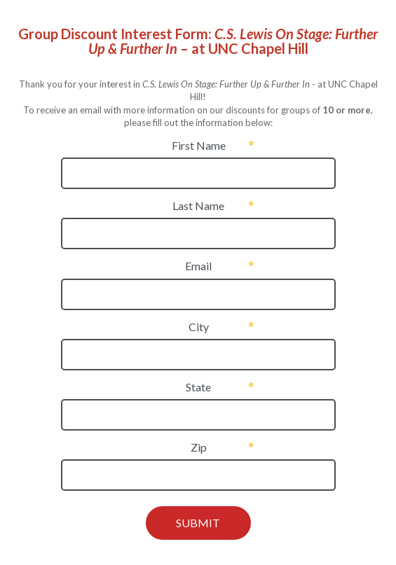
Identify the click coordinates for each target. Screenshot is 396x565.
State (198, 386)
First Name (199, 145)
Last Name (198, 205)
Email (198, 265)
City (199, 326)
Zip (199, 447)
